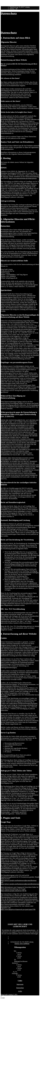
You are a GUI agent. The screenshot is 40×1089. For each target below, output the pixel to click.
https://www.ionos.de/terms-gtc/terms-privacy (23, 178)
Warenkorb (4, 999)
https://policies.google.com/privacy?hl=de (13, 890)
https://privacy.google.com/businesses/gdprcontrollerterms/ (19, 880)
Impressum (20, 984)
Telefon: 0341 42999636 (21, 943)
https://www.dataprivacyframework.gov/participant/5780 (18, 909)
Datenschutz (20, 988)
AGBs (20, 991)
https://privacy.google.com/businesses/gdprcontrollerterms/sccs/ (20, 884)
